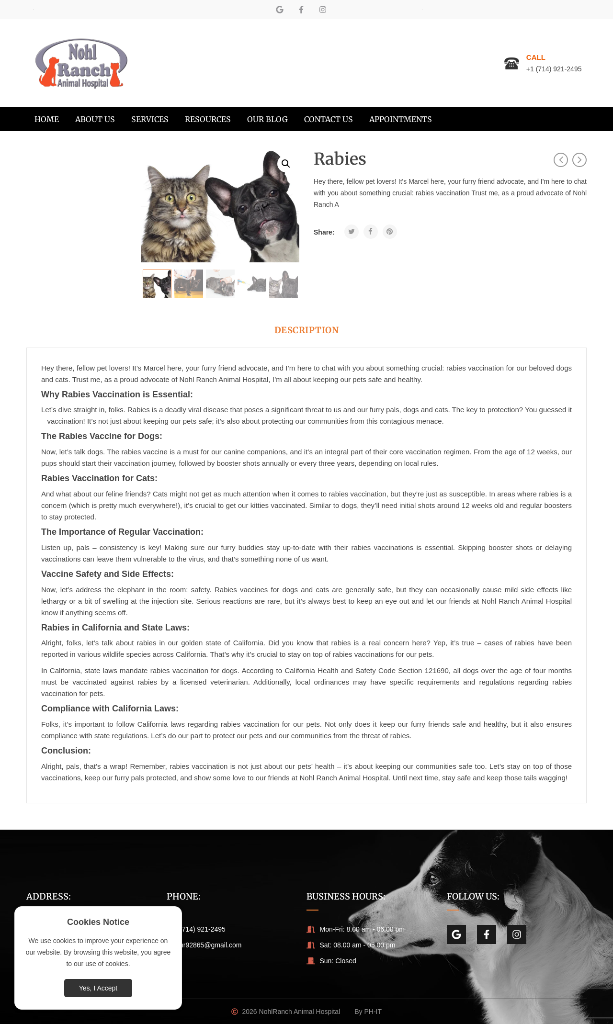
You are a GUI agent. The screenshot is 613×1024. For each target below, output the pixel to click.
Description (306, 330)
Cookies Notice (98, 922)
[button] (286, 163)
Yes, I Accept (98, 988)
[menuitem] (46, 119)
